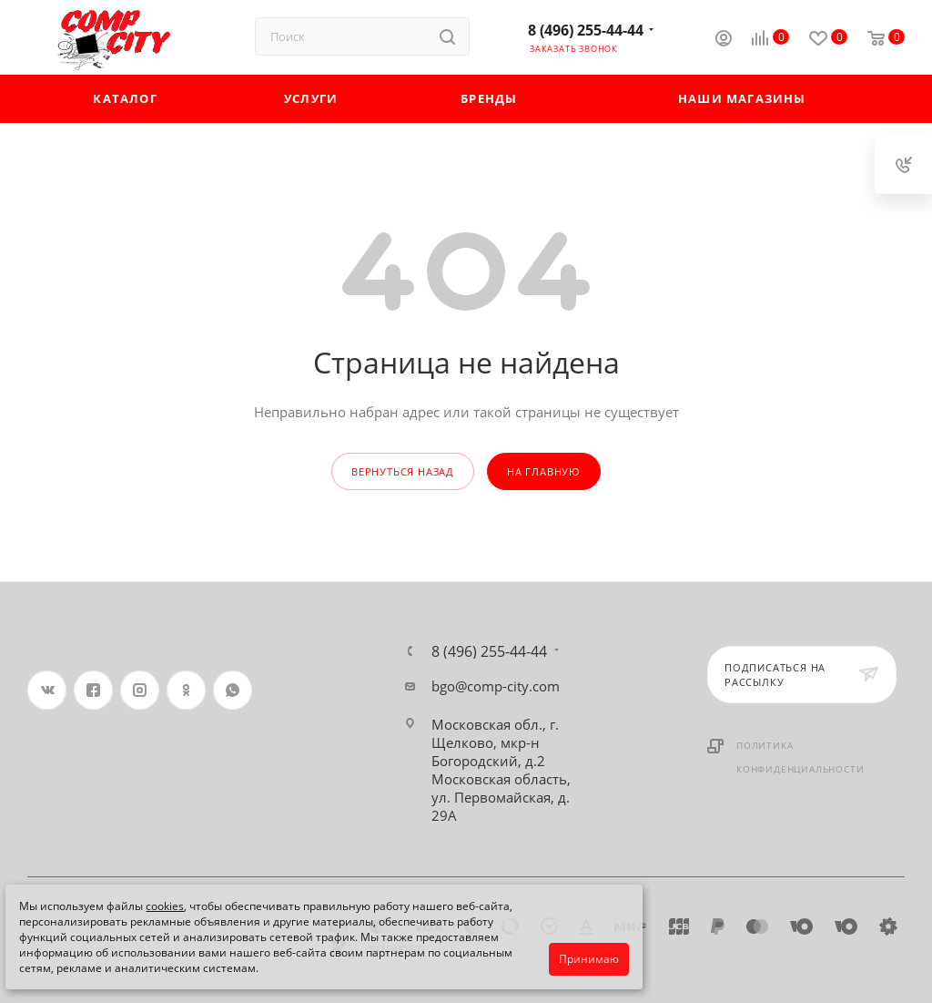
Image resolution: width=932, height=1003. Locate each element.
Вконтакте (46, 690)
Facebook (93, 690)
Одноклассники (186, 690)
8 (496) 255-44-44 (585, 30)
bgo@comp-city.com (495, 686)
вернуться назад (402, 471)
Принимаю (589, 959)
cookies (165, 906)
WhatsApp (232, 690)
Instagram (139, 690)
